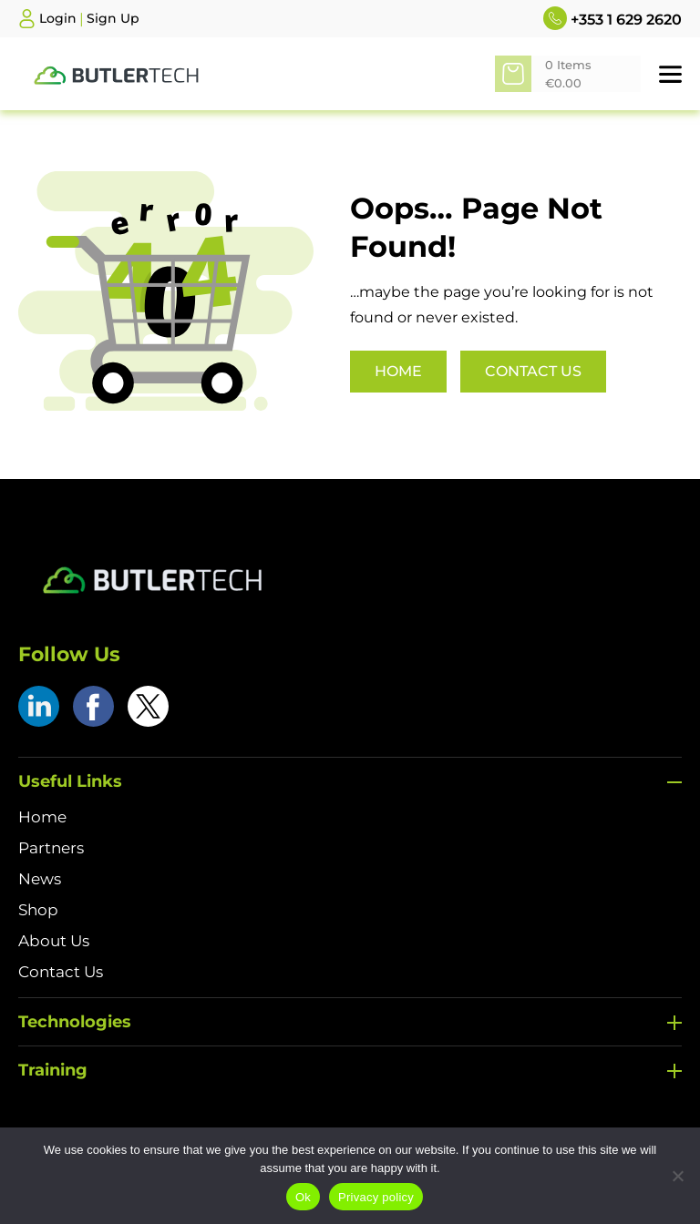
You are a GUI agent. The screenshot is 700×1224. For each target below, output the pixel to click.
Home (398, 371)
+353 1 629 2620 (612, 18)
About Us (53, 941)
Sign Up (113, 18)
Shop (38, 910)
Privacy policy (376, 1197)
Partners (51, 848)
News (39, 879)
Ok (303, 1197)
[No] (677, 1176)
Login (58, 18)
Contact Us (533, 371)
